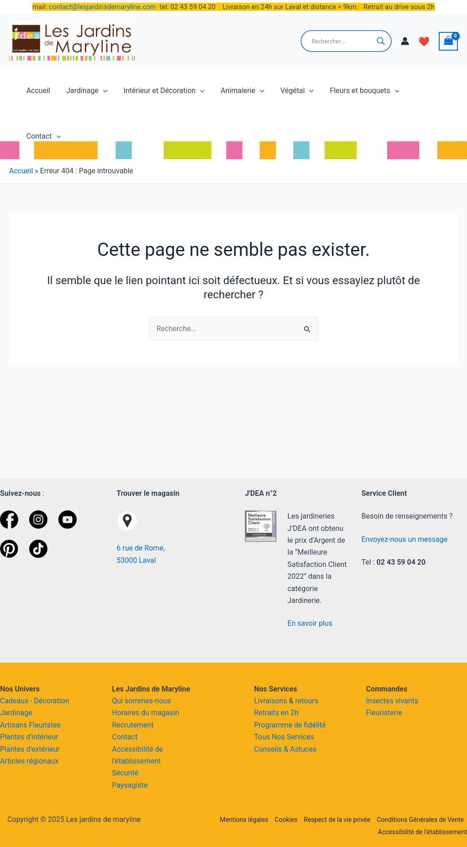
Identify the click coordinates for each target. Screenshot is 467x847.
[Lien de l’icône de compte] (405, 41)
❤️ (424, 41)
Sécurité (125, 773)
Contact (423, 91)
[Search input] (342, 41)
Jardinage (85, 91)
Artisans (14, 725)
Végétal (291, 91)
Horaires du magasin (145, 712)
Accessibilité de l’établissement (422, 832)
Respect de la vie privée (337, 819)
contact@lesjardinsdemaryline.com (102, 7)
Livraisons (270, 700)
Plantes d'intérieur (29, 737)
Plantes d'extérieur (30, 749)
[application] (101, 91)
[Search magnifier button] (380, 41)
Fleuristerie (384, 712)
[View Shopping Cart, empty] (448, 41)
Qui (117, 700)
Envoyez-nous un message (405, 539)
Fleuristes (45, 725)
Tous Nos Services (284, 737)
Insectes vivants (392, 700)
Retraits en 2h (276, 712)
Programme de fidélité (290, 725)
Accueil (38, 90)
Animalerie (238, 91)
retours (306, 700)
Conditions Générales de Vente (420, 819)
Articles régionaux (29, 761)
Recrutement (133, 725)
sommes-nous (148, 700)
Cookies (286, 819)
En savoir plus (309, 623)
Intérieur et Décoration (161, 91)
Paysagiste (130, 785)
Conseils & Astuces (285, 749)
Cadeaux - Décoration (34, 700)
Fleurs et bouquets (357, 91)
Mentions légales (244, 819)
